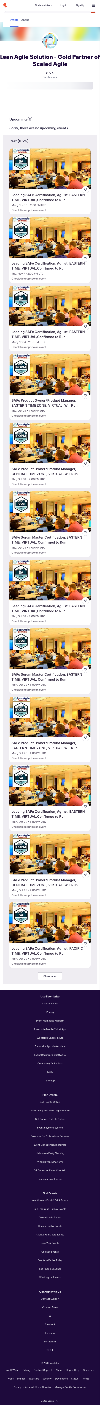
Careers (87, 1370)
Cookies (46, 1387)
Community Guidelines (50, 1063)
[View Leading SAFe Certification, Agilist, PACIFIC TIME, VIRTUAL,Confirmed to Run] (50, 922)
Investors (34, 1378)
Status (75, 1378)
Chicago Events (50, 1251)
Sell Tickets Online (50, 1102)
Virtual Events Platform (50, 1161)
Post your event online (50, 1179)
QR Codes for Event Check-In (50, 1170)
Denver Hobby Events (50, 1226)
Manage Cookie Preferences (71, 1387)
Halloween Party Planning (50, 1153)
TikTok (50, 1350)
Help (76, 1370)
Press (10, 1378)
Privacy (17, 1387)
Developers (61, 1378)
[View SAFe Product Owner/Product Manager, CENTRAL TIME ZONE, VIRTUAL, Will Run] (50, 443)
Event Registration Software (50, 1054)
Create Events (50, 1003)
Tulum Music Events (50, 1217)
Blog (68, 1370)
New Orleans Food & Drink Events (50, 1200)
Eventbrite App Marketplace (50, 1046)
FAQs (50, 1072)
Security (47, 1378)
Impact (21, 1378)
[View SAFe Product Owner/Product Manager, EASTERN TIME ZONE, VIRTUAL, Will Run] (50, 374)
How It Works (12, 1370)
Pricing (50, 1012)
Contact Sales (50, 1307)
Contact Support (50, 1298)
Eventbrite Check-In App (50, 1037)
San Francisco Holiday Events (50, 1208)
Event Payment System (50, 1127)
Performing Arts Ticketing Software (50, 1110)
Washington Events (50, 1277)
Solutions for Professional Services (50, 1136)
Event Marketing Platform (50, 1020)
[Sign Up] (80, 5)
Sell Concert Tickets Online (50, 1119)
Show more (50, 976)
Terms (85, 1378)
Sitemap (50, 1080)
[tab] (14, 106)
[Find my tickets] (43, 5)
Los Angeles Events (50, 1268)
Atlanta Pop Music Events (50, 1234)
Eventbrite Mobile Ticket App (50, 1029)
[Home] (5, 5)
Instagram (50, 1341)
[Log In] (64, 5)
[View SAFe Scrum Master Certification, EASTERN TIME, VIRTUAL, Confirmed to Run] (50, 511)
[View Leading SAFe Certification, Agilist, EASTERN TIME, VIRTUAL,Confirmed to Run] (50, 169)
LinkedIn (50, 1333)
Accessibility (32, 1387)
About (59, 1370)
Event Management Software (50, 1144)
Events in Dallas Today (50, 1260)
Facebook (50, 1324)
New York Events (50, 1243)
